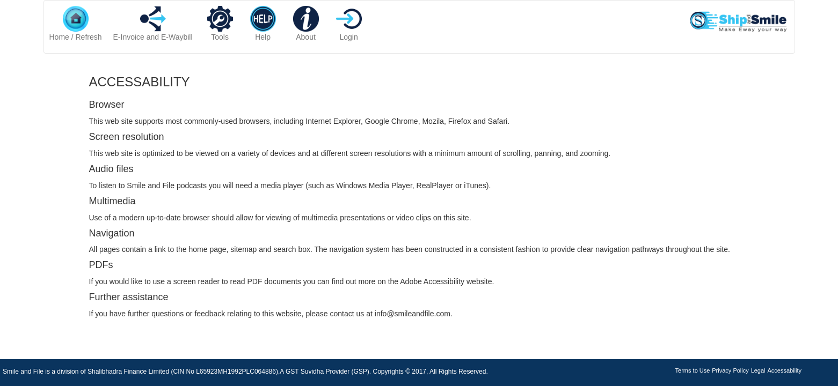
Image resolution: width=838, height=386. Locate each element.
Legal (758, 370)
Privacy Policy (730, 370)
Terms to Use (692, 370)
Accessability (784, 370)
